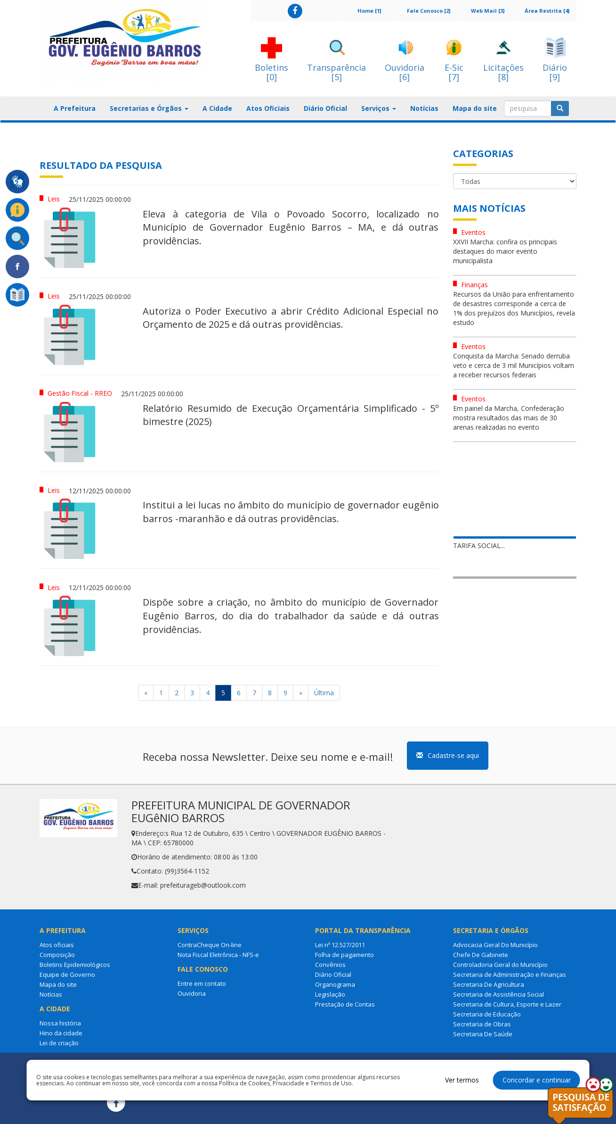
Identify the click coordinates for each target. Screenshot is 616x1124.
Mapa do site (475, 108)
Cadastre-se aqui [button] (447, 755)
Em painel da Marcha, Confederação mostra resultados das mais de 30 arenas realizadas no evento (508, 418)
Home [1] (369, 10)
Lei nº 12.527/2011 (340, 945)
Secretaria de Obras (482, 1024)
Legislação (330, 994)
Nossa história (60, 1023)
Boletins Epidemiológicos (75, 964)
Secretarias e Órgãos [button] (149, 108)
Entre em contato (202, 983)
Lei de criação (59, 1043)
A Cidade (217, 108)
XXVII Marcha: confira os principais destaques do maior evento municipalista (505, 251)
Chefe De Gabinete (480, 954)
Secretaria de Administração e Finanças (509, 974)
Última (324, 692)
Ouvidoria (192, 993)
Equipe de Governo (67, 974)
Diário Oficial (325, 108)
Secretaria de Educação (487, 1014)
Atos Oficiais (268, 108)
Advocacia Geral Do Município (495, 945)
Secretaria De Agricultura (488, 984)
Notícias (424, 108)
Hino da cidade (61, 1033)
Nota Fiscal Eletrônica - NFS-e (218, 954)
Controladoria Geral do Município (500, 964)
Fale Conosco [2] (428, 10)
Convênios (330, 964)
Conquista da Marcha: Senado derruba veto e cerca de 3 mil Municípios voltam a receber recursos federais (513, 365)
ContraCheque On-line (210, 945)
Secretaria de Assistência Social (498, 994)
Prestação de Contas (345, 1004)
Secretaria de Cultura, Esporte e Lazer (507, 1004)
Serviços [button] (378, 108)
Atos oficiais (57, 945)
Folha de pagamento (344, 954)
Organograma (335, 984)
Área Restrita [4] (547, 10)
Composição (57, 954)
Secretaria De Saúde (482, 1034)
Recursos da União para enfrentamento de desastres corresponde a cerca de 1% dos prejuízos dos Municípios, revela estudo (514, 308)
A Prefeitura (75, 108)
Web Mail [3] (487, 10)
